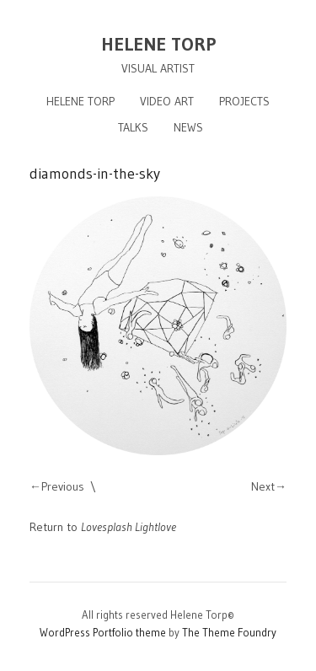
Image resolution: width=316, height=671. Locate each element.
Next (263, 486)
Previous (62, 486)
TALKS (133, 127)
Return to (102, 526)
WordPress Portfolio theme (103, 632)
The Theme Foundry (229, 632)
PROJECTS (244, 101)
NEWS (188, 127)
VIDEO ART (167, 101)
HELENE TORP (158, 44)
